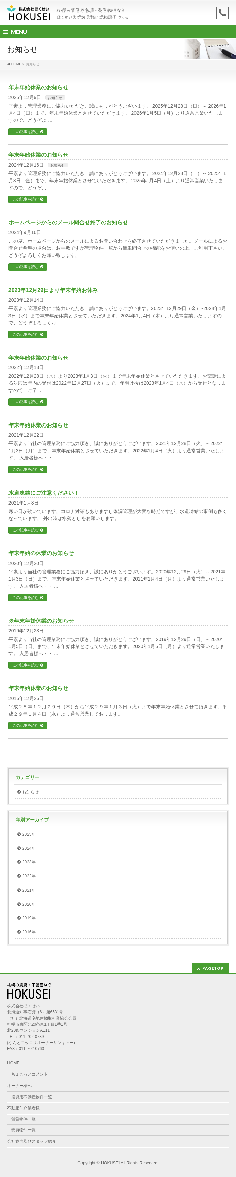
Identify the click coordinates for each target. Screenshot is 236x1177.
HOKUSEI (110, 1163)
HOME (13, 1063)
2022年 (29, 876)
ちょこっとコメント (29, 1074)
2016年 (29, 932)
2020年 (29, 904)
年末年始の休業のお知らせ (41, 553)
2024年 (29, 848)
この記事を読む (26, 132)
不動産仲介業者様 (23, 1108)
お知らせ (55, 98)
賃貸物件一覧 (23, 1119)
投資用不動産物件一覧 (31, 1097)
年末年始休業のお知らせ (38, 87)
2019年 (29, 918)
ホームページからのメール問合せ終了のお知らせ (68, 222)
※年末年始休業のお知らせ (41, 621)
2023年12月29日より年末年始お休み (53, 290)
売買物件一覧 (23, 1129)
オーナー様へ (19, 1085)
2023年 (29, 862)
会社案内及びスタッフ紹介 (31, 1141)
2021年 (29, 890)
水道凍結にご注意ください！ (43, 493)
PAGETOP (213, 968)
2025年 (29, 834)
